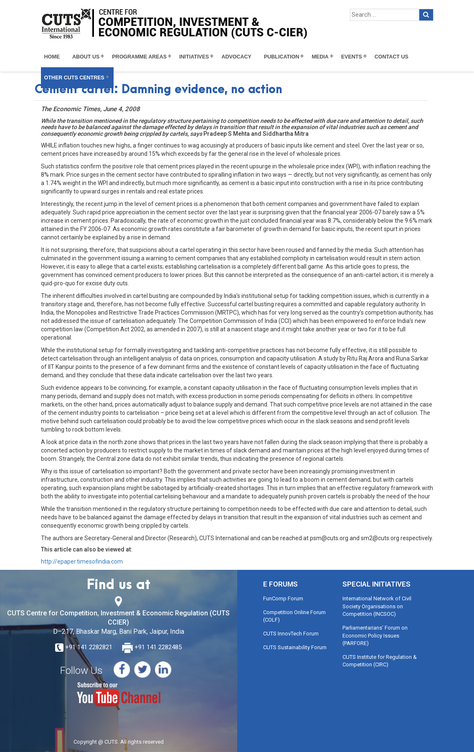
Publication (281, 57)
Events (351, 57)
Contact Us (391, 57)
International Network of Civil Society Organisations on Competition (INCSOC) (376, 606)
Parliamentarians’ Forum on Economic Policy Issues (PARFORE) (375, 635)
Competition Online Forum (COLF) (294, 616)
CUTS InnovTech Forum (291, 633)
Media (320, 57)
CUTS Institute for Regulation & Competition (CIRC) (379, 661)
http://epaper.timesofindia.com (82, 561)
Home (52, 57)
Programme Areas (139, 57)
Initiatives (194, 57)
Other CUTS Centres (74, 78)
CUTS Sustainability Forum (295, 647)
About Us (85, 57)
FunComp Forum (283, 598)
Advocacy (236, 57)
